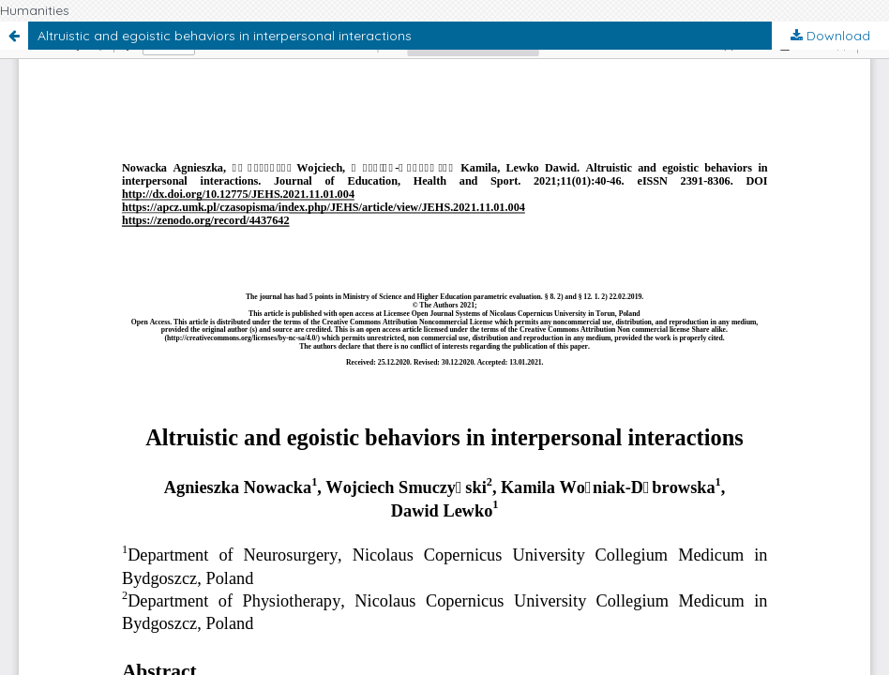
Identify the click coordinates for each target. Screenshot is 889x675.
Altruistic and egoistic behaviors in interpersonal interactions (225, 35)
